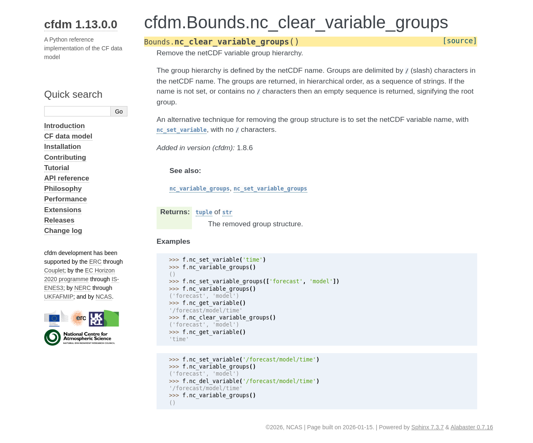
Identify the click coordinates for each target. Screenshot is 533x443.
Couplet (54, 270)
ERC (95, 261)
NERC (82, 288)
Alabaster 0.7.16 (472, 427)
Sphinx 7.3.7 (427, 427)
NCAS (104, 296)
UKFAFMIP (58, 296)
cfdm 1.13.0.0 (80, 24)
